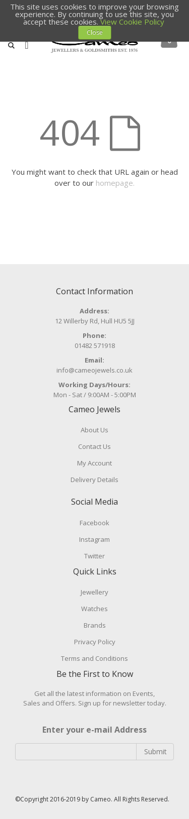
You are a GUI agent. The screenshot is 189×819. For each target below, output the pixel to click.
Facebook (94, 522)
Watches (94, 608)
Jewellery (94, 592)
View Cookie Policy (132, 22)
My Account (94, 462)
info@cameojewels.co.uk (94, 370)
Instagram (94, 539)
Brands (95, 625)
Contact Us (94, 446)
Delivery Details (94, 479)
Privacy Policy (94, 641)
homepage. (115, 183)
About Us (94, 429)
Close (95, 32)
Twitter (94, 555)
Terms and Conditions (94, 658)
